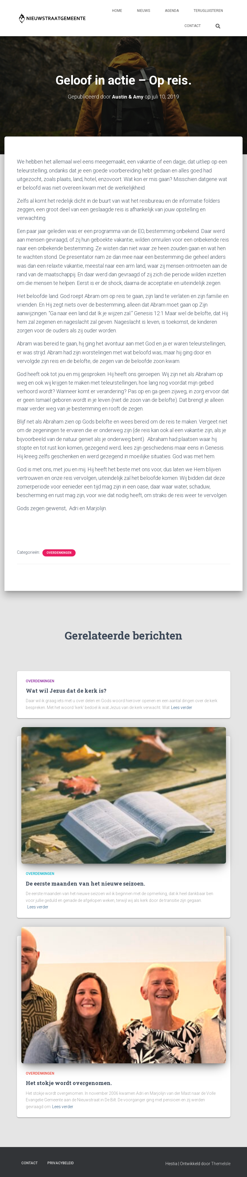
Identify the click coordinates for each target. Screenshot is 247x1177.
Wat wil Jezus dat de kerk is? (66, 690)
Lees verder (181, 707)
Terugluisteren (208, 11)
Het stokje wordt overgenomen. (69, 1082)
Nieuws (143, 11)
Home (117, 11)
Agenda (172, 11)
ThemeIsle (220, 1163)
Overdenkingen (59, 552)
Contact (192, 26)
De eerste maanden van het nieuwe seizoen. (85, 883)
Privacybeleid (60, 1163)
